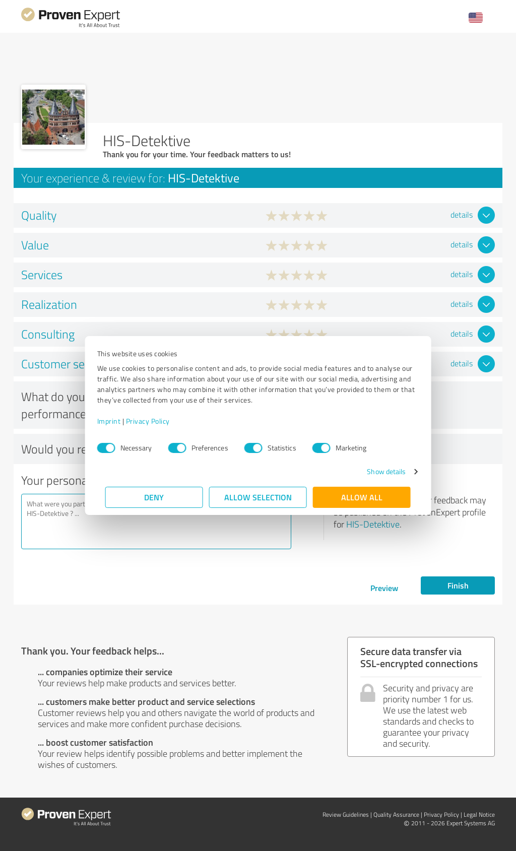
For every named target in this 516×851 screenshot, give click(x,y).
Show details (378, 471)
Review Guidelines (345, 814)
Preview (384, 588)
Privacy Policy (156, 421)
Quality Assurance (396, 814)
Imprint (117, 421)
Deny (154, 497)
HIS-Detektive (373, 524)
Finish (458, 585)
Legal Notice (479, 814)
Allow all (361, 497)
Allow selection (258, 497)
